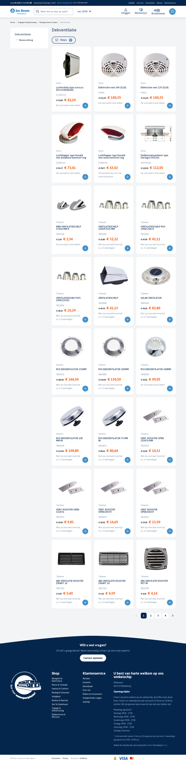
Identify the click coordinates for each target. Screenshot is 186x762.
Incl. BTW (84, 11)
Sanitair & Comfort (60, 688)
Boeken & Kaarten (60, 700)
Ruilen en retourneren (92, 694)
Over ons (140, 3)
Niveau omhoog (26, 40)
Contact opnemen (93, 658)
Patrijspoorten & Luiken (48, 22)
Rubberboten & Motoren (58, 715)
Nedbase (83, 758)
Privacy (65, 758)
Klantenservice (170, 3)
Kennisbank (150, 3)
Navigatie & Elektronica (57, 679)
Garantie (87, 682)
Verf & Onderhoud (60, 704)
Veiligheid (56, 696)
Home (12, 22)
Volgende (173, 615)
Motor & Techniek (60, 685)
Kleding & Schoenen (60, 692)
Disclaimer (56, 758)
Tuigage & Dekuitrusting (27, 22)
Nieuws (159, 3)
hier (165, 745)
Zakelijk (131, 3)
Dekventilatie (65, 22)
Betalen (86, 678)
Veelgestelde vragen (92, 698)
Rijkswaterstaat (82, 2)
